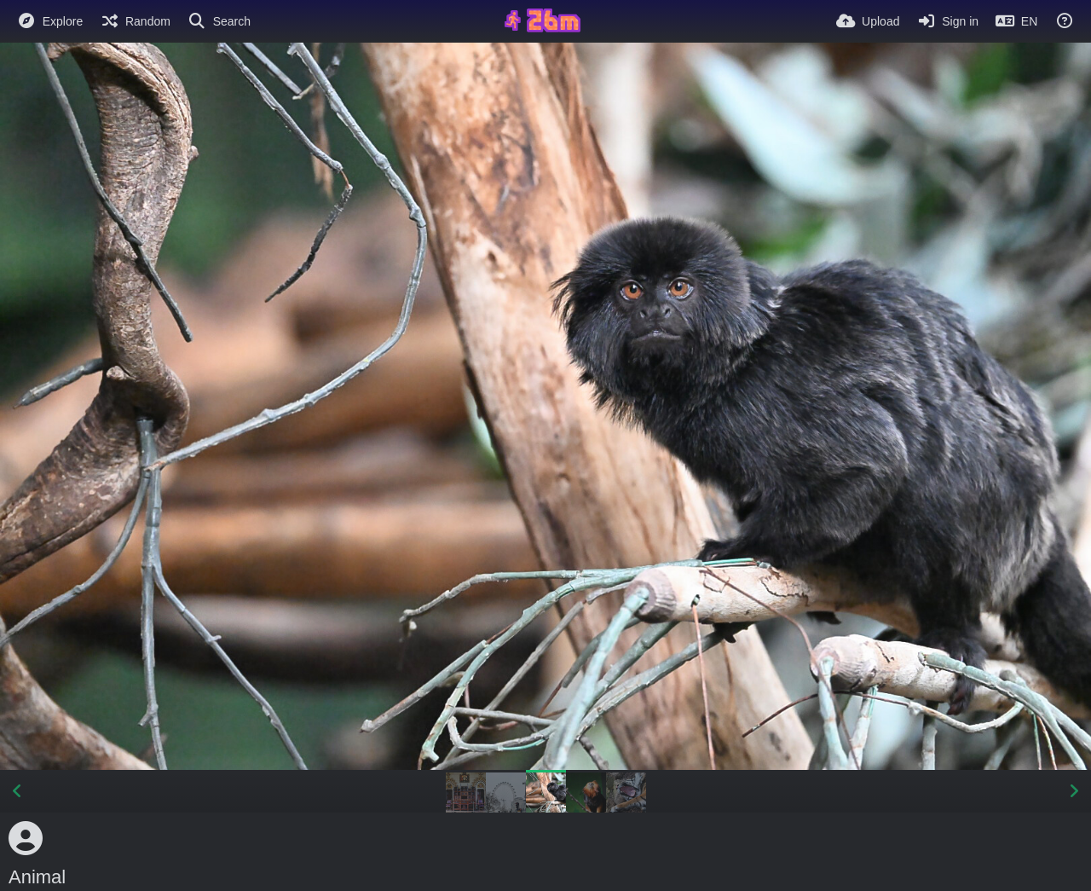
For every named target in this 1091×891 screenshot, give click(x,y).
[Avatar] (26, 838)
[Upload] (867, 21)
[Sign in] (947, 21)
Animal (37, 877)
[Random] (135, 21)
